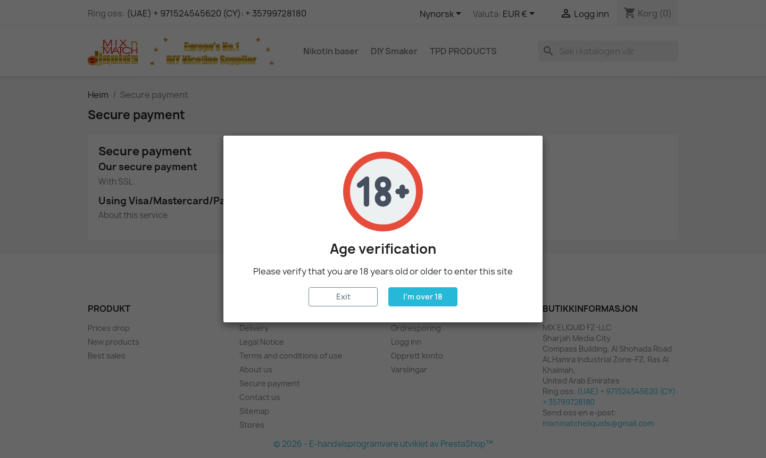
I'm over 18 (423, 297)
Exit (343, 297)
